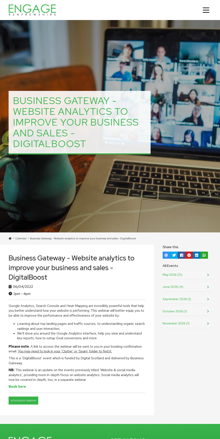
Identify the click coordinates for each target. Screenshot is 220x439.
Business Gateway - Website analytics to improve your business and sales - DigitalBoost (83, 238)
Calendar (20, 238)
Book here (17, 386)
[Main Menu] (206, 10)
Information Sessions (23, 400)
